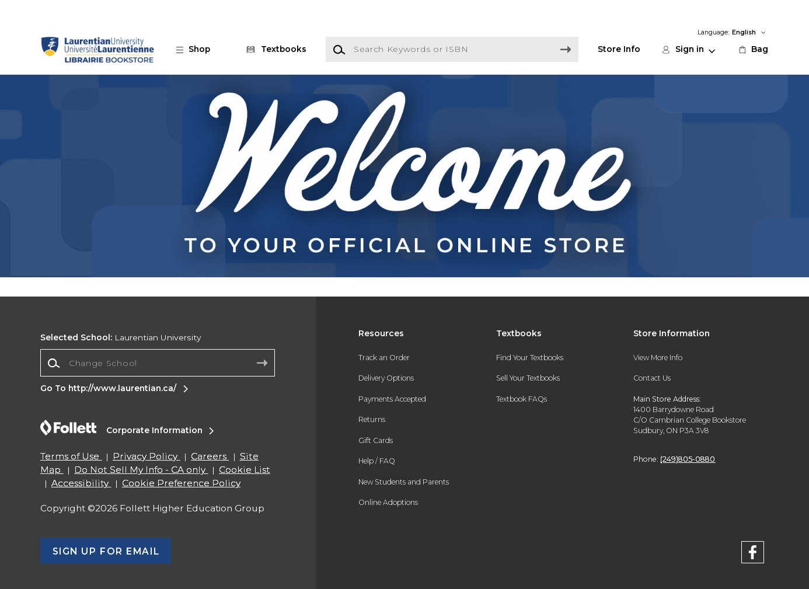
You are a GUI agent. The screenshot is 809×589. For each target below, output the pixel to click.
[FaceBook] (752, 554)
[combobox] (157, 363)
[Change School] (157, 363)
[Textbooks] (274, 49)
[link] (753, 49)
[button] (199, 49)
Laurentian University (120, 337)
